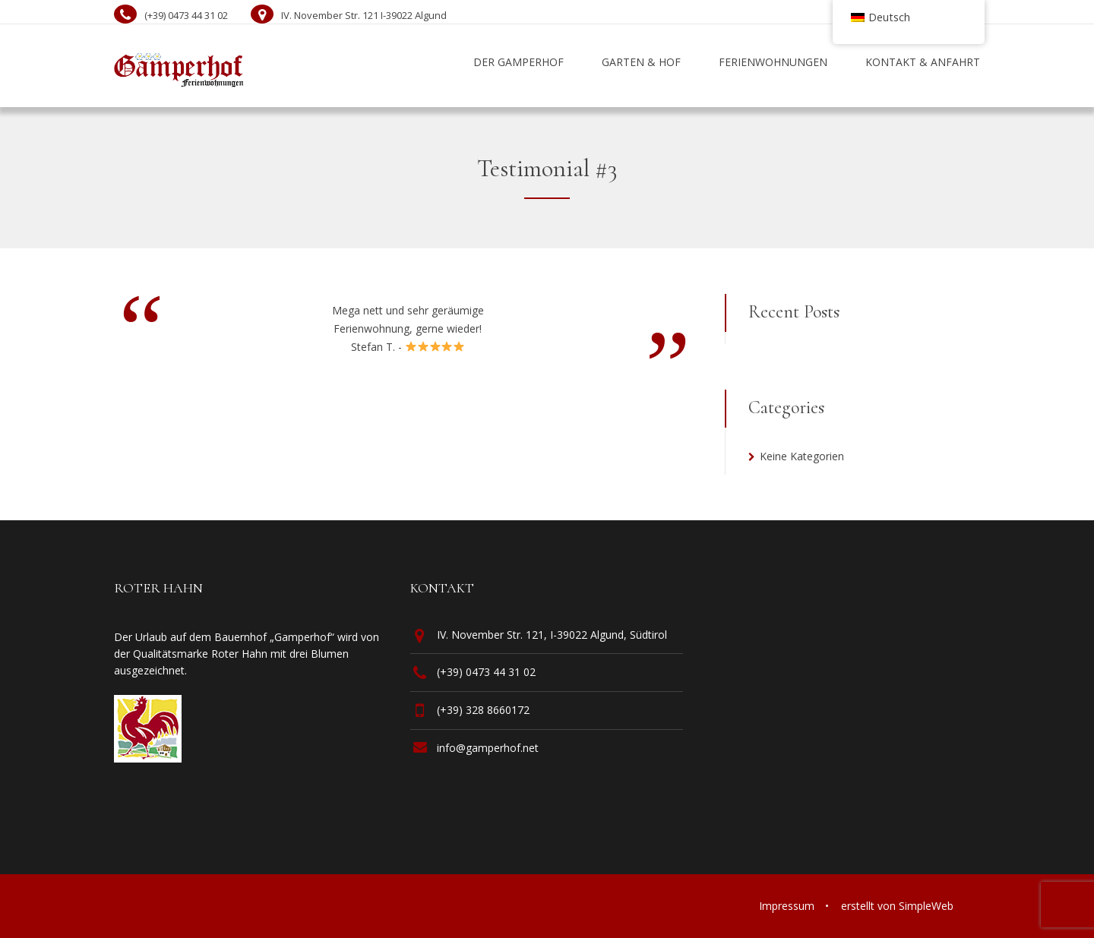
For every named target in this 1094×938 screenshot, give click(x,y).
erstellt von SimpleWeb (897, 906)
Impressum (786, 906)
